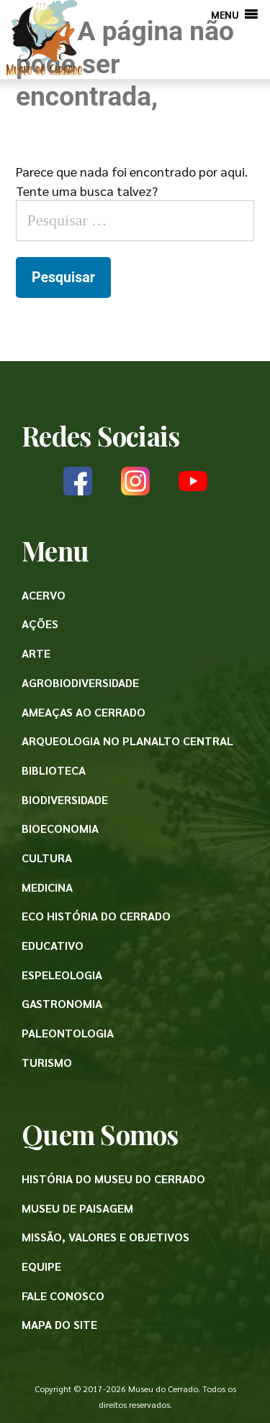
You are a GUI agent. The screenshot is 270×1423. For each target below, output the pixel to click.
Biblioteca (54, 770)
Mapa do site (59, 1324)
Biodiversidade (65, 799)
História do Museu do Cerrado (113, 1178)
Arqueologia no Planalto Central (127, 740)
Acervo (44, 594)
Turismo (47, 1062)
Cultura (47, 857)
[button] (224, 14)
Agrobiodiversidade (80, 682)
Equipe (41, 1266)
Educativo (53, 945)
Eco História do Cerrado (96, 915)
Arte (36, 653)
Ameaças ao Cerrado (83, 711)
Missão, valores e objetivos (105, 1236)
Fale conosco (63, 1295)
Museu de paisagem (77, 1208)
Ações (40, 623)
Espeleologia (62, 974)
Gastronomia (62, 1003)
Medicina (47, 887)
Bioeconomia (60, 828)
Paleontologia (68, 1032)
